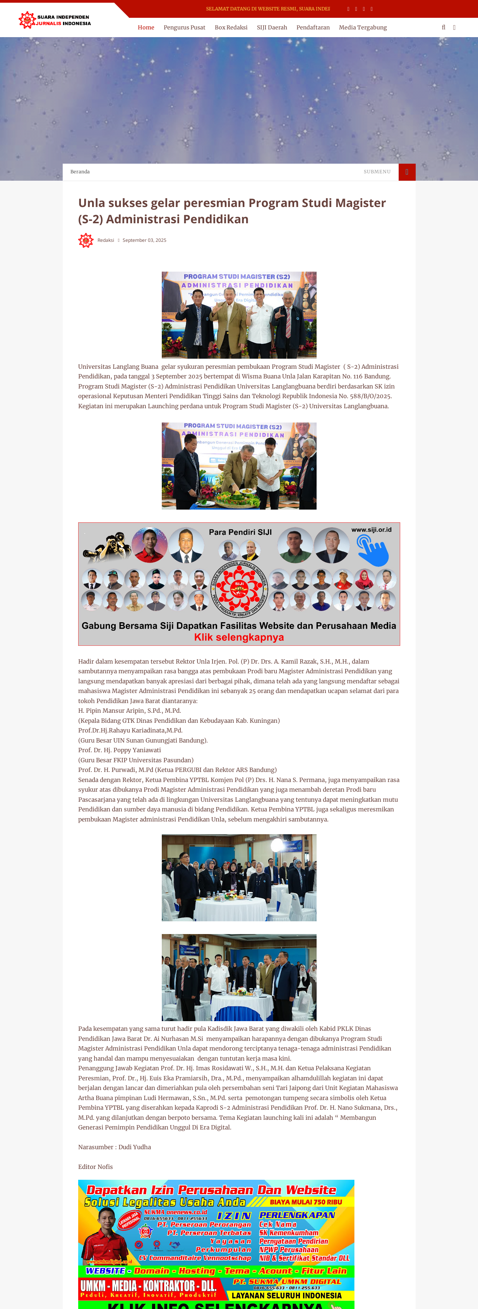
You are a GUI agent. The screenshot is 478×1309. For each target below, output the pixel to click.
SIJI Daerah (272, 27)
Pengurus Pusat (185, 27)
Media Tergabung (363, 27)
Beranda (80, 172)
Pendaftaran (313, 27)
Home (146, 27)
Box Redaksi (231, 27)
